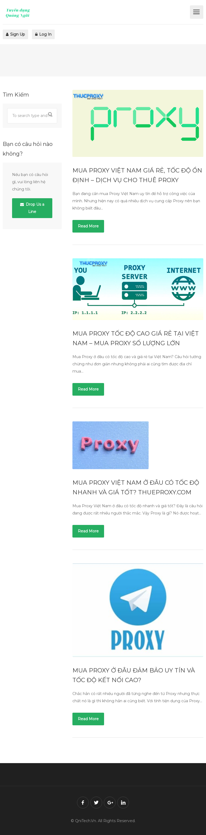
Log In (43, 34)
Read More (88, 226)
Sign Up (15, 34)
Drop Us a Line (32, 208)
